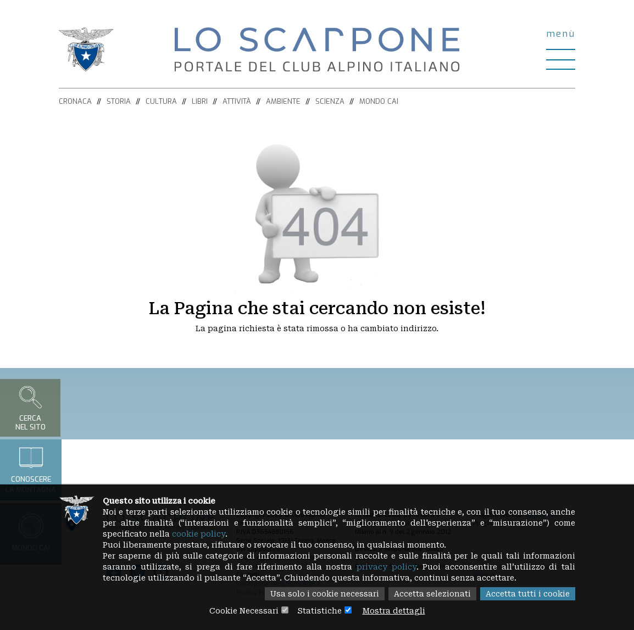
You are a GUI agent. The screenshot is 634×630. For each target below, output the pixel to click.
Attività (237, 101)
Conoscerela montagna (30, 469)
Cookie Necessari (244, 610)
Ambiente (283, 101)
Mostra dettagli (394, 610)
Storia (119, 101)
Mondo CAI (378, 101)
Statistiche (319, 610)
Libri (200, 101)
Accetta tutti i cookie (528, 593)
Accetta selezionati (432, 593)
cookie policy (198, 533)
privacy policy (386, 566)
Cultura (161, 101)
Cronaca (75, 101)
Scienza (329, 101)
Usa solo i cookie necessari (324, 593)
